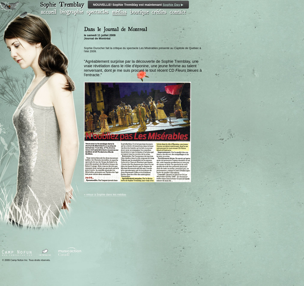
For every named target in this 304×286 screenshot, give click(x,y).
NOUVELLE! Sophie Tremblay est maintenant (138, 4)
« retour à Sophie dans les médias (105, 194)
